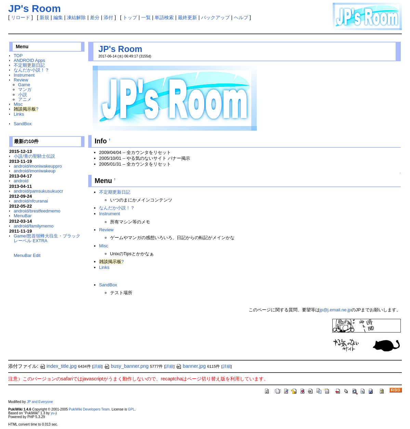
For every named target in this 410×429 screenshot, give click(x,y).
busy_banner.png (126, 366)
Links (19, 114)
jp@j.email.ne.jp (335, 309)
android (21, 180)
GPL (131, 409)
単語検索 (164, 17)
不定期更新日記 (29, 65)
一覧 (146, 17)
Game (24, 84)
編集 (58, 17)
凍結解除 (76, 17)
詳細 (97, 366)
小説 (22, 94)
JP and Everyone (40, 402)
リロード (20, 17)
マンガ (24, 89)
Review (21, 79)
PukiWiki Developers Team (89, 409)
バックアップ (215, 17)
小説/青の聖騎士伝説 (34, 156)
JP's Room (120, 49)
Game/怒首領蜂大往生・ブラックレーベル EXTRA (47, 238)
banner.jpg (191, 366)
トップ (130, 17)
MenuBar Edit (27, 255)
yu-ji (54, 413)
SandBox (23, 123)
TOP (18, 55)
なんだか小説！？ (31, 70)
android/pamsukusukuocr (38, 191)
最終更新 (187, 17)
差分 (95, 17)
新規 (44, 17)
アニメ (24, 99)
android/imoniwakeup (34, 170)
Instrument (24, 75)
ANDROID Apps (29, 60)
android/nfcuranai (31, 201)
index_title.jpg (58, 366)
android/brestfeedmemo (37, 210)
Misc (18, 104)
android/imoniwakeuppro (38, 166)
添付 (108, 17)
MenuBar (23, 215)
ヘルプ (241, 17)
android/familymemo (34, 226)
